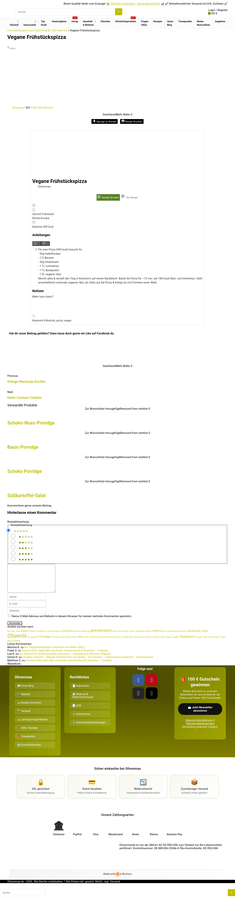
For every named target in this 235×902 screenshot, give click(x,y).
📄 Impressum (80, 691)
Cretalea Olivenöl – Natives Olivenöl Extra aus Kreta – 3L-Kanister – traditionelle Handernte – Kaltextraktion (87, 662)
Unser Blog (170, 23)
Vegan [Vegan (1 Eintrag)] (169, 642)
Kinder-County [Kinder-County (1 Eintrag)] (129, 636)
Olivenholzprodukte (125, 20)
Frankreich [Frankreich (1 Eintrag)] (40, 636)
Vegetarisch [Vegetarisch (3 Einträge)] (188, 642)
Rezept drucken (132, 121)
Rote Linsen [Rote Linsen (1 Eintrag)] (71, 642)
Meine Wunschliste (203, 23)
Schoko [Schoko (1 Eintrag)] (117, 642)
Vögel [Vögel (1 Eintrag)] (222, 642)
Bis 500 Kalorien (57, 30)
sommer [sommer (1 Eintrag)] (148, 642)
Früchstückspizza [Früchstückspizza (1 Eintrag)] (53, 636)
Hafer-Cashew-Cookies (24, 398)
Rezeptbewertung (18, 521)
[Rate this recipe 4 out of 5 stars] (13, 553)
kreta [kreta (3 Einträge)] (156, 636)
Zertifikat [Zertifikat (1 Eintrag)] (16, 646)
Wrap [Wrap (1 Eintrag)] (9, 646)
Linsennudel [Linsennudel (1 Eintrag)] (172, 636)
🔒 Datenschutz (81, 719)
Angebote (220, 21)
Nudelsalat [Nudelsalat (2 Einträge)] (194, 636)
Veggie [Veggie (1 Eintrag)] (199, 642)
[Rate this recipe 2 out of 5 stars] (13, 542)
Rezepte (157, 21)
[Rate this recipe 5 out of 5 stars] (13, 559)
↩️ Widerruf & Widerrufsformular (82, 701)
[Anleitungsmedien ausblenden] (45, 243)
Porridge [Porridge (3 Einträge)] (45, 642)
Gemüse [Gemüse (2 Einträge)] (67, 636)
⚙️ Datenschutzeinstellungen (89, 727)
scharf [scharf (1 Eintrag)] (86, 642)
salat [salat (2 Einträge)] (80, 642)
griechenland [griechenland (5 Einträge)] (100, 636)
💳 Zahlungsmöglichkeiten (32, 725)
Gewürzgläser (59, 21)
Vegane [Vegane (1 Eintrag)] (175, 642)
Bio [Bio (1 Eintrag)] (8, 636)
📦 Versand (23, 716)
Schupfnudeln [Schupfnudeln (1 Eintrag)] (127, 642)
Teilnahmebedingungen (200, 729)
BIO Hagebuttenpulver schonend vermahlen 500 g (54, 652)
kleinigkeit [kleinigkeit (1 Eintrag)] (140, 636)
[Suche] (118, 11)
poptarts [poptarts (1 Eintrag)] (34, 642)
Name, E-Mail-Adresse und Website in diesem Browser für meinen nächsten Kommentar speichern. (72, 621)
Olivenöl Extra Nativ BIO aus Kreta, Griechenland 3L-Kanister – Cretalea (64, 656)
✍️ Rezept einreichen (29, 708)
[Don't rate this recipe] (8, 530)
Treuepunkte (185, 21)
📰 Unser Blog (25, 691)
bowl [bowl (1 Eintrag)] (18, 636)
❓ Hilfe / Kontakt (27, 733)
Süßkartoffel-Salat (26, 495)
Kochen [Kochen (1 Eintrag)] (148, 636)
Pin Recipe (129, 197)
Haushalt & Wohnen (88, 23)
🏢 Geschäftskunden (29, 750)
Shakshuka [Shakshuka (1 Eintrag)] (139, 642)
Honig (74, 20)
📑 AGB (76, 711)
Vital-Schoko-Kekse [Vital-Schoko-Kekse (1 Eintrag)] (211, 642)
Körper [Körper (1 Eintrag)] (163, 636)
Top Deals (44, 23)
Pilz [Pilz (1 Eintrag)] (28, 642)
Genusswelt (29, 24)
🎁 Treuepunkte (26, 741)
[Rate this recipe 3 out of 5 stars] (13, 547)
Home (11, 30)
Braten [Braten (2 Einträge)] (24, 636)
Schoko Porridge (24, 471)
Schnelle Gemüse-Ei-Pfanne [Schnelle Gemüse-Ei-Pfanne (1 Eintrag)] (102, 642)
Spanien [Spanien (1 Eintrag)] (155, 642)
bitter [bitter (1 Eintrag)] (13, 636)
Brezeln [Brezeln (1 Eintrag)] (32, 636)
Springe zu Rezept (104, 121)
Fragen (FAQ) (144, 23)
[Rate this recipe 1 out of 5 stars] (13, 536)
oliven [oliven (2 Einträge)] (204, 636)
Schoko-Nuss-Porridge (31, 423)
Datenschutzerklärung (198, 725)
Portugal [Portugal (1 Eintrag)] (55, 642)
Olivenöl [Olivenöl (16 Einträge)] (16, 641)
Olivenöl (14, 24)
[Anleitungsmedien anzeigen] (36, 243)
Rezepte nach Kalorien (31, 30)
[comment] (34, 581)
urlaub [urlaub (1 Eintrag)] (162, 642)
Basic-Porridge (22, 447)
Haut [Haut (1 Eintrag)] (114, 636)
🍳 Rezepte (23, 699)
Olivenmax (16, 107)
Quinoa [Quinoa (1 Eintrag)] (62, 642)
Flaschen (105, 21)
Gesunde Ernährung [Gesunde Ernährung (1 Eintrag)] (80, 636)
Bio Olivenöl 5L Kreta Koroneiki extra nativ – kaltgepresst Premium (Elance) (65, 659)
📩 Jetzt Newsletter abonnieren (200, 714)
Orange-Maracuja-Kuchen (26, 381)
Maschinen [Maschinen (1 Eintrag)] (182, 636)
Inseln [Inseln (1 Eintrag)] (119, 636)
